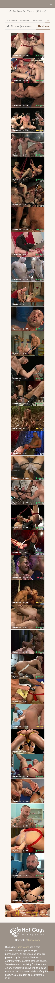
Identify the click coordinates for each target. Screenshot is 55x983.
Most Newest (11, 20)
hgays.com (34, 940)
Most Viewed (38, 20)
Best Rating (24, 20)
